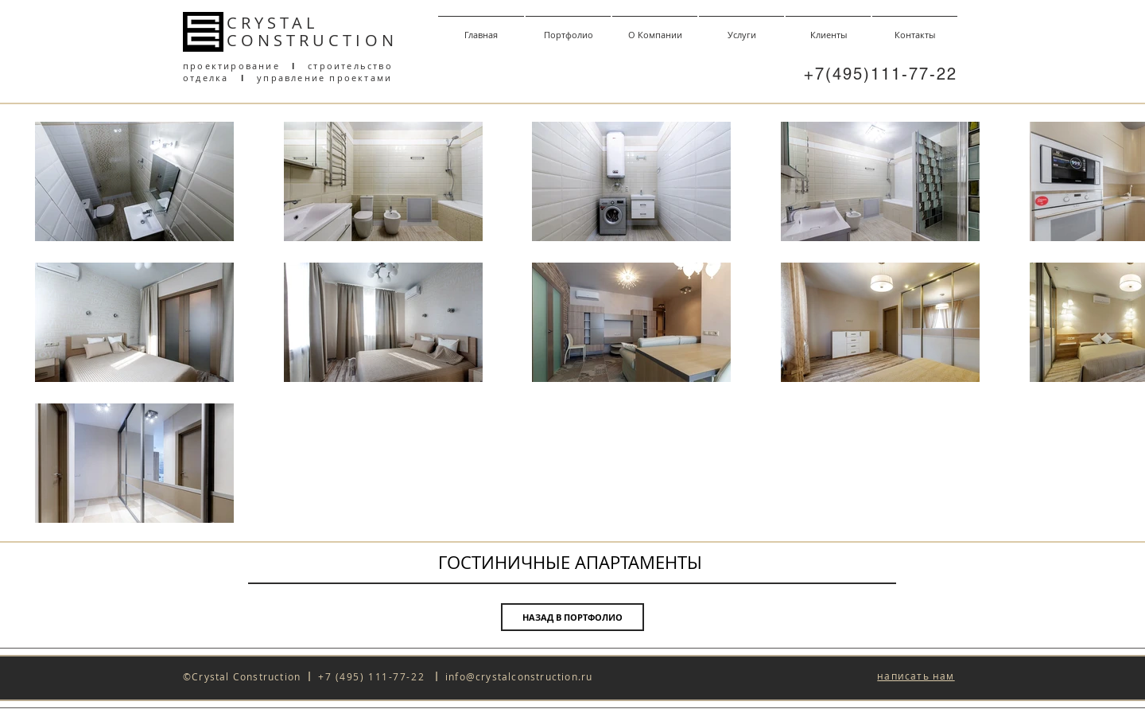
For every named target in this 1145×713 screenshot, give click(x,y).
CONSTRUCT (291, 40)
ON (381, 40)
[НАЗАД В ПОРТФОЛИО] (572, 617)
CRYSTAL (272, 22)
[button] (915, 676)
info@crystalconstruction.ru (518, 676)
